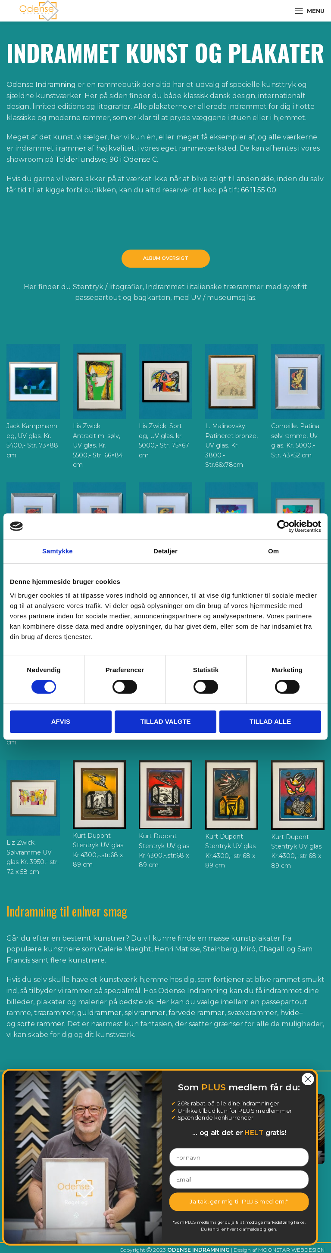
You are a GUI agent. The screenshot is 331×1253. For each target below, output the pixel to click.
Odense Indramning (41, 84)
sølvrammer (145, 1013)
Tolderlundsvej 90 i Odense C (106, 159)
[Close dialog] (92, 1078)
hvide (289, 1013)
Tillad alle (270, 721)
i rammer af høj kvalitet (95, 148)
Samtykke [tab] (57, 551)
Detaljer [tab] (165, 551)
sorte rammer (40, 1024)
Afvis (60, 721)
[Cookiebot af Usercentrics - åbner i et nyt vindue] (283, 526)
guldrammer (99, 1013)
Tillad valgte (165, 721)
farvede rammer (197, 1013)
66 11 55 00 (258, 190)
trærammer (54, 1013)
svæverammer (252, 1013)
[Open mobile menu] (309, 10)
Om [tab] (273, 551)
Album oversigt (165, 258)
